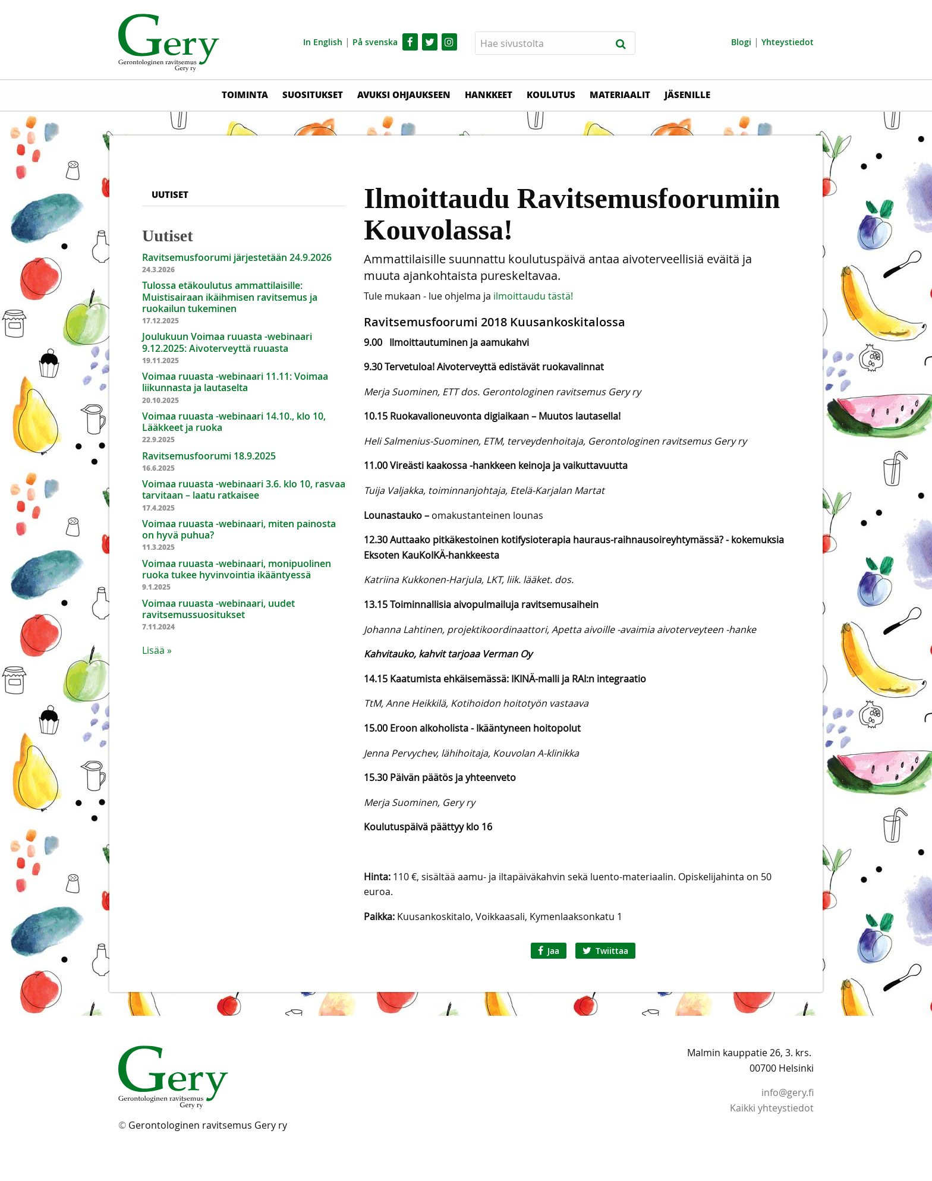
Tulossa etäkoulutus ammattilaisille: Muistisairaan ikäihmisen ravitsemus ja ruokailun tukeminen (229, 296)
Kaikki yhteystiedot (772, 1107)
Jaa (548, 950)
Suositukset (312, 94)
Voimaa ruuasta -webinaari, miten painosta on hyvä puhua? (239, 529)
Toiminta (245, 94)
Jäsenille (687, 94)
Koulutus (551, 94)
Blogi (741, 42)
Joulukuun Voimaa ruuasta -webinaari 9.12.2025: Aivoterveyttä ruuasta (227, 342)
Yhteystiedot (787, 42)
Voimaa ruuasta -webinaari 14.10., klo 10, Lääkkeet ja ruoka (234, 422)
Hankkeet (488, 94)
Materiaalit (620, 94)
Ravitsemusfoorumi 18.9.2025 (209, 455)
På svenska (375, 42)
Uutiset (170, 194)
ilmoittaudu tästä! (533, 296)
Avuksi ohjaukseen (404, 94)
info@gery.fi (787, 1092)
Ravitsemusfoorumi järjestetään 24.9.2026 (237, 257)
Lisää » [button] (157, 650)
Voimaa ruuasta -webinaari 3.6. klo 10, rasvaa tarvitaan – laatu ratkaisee (243, 489)
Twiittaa (605, 950)
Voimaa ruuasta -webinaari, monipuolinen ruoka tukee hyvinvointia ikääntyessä (236, 569)
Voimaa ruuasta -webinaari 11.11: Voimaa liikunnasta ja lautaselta (235, 382)
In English (322, 42)
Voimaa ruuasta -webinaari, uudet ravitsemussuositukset (218, 609)
